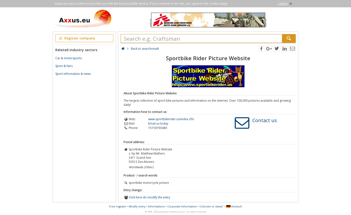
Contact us (264, 120)
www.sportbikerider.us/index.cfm (171, 119)
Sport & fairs (64, 66)
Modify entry (137, 206)
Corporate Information (182, 206)
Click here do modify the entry (149, 197)
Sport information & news (73, 74)
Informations (156, 206)
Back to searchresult (145, 49)
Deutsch (234, 206)
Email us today (158, 123)
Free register (117, 206)
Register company (76, 38)
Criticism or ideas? (211, 206)
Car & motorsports (68, 58)
